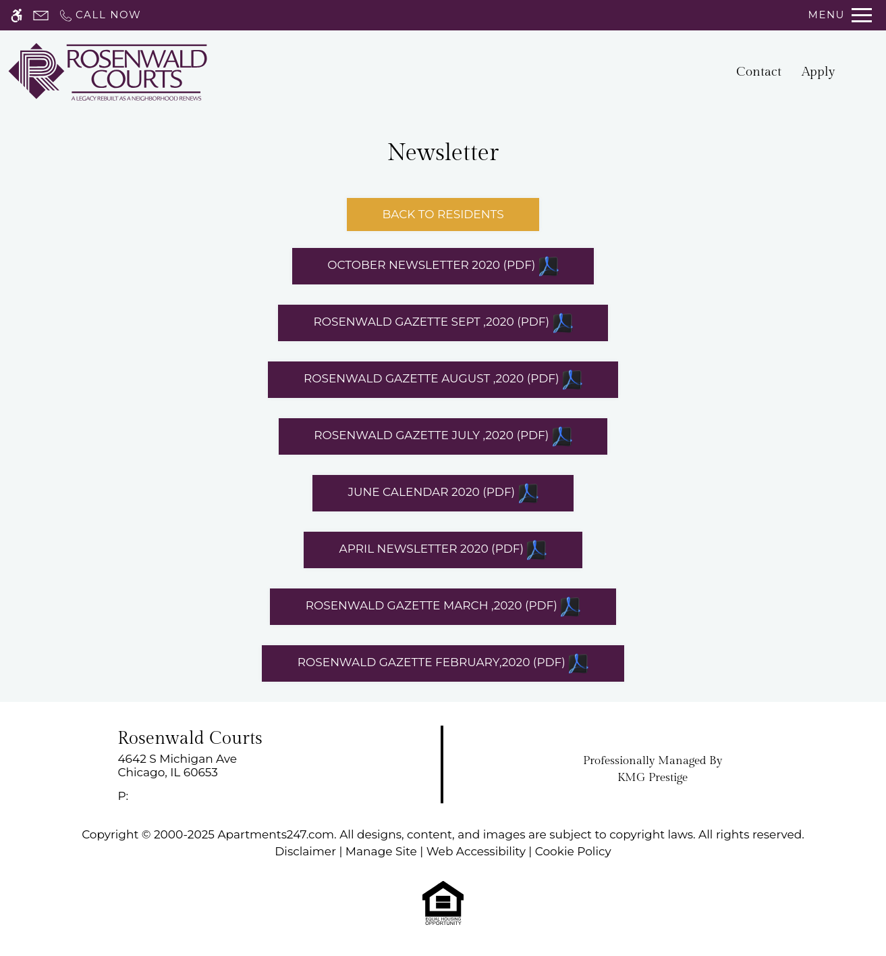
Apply (818, 71)
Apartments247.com (275, 834)
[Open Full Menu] (840, 15)
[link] (221, 766)
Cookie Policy (573, 851)
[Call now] (99, 15)
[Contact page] (40, 15)
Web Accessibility (476, 851)
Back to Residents (442, 214)
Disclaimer (305, 851)
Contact (758, 71)
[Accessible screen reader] (16, 15)
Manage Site (381, 851)
